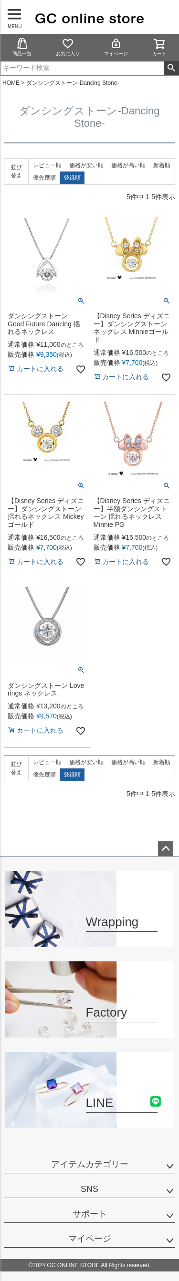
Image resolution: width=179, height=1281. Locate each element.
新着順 (161, 165)
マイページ (116, 47)
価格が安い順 (86, 165)
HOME (11, 83)
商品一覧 (22, 47)
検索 (171, 68)
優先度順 (44, 177)
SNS (89, 1189)
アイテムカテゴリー (89, 1164)
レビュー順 (47, 165)
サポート (90, 1214)
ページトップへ (165, 849)
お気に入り (68, 47)
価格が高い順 (128, 165)
